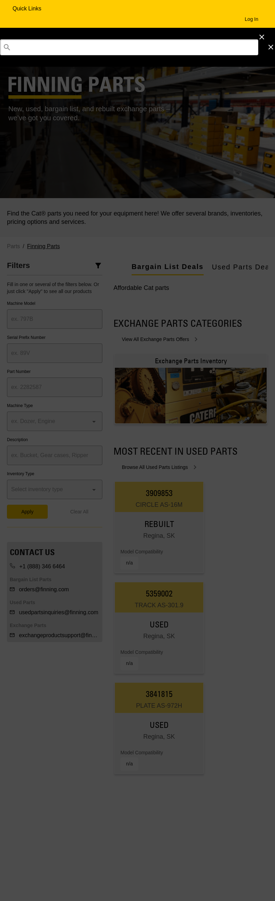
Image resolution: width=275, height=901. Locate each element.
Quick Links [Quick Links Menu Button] (28, 8)
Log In (251, 19)
